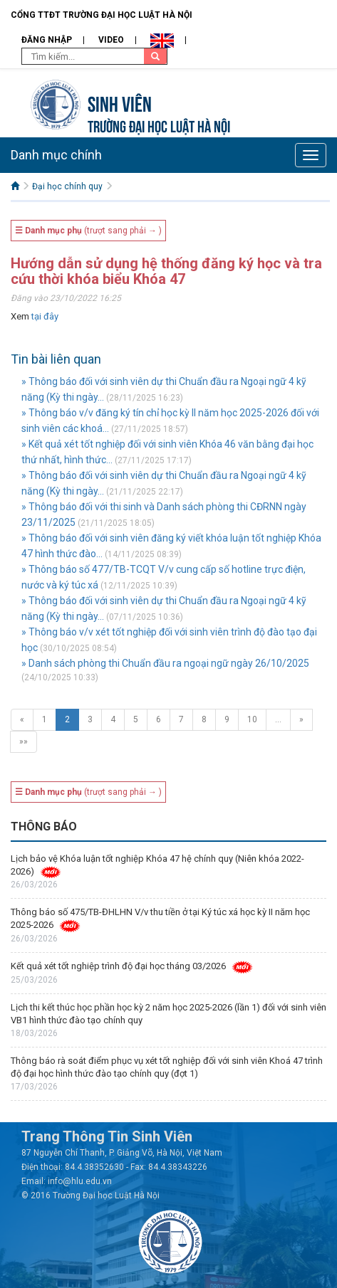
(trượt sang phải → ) (88, 231)
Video (111, 40)
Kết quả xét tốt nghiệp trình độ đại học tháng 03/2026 (118, 966)
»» (23, 741)
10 (252, 719)
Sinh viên (120, 102)
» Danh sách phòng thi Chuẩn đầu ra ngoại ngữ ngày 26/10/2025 (165, 663)
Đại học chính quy (67, 186)
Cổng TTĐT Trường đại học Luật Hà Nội (101, 15)
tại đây (44, 316)
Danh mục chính (56, 154)
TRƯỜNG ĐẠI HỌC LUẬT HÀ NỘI (159, 125)
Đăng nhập (46, 40)
